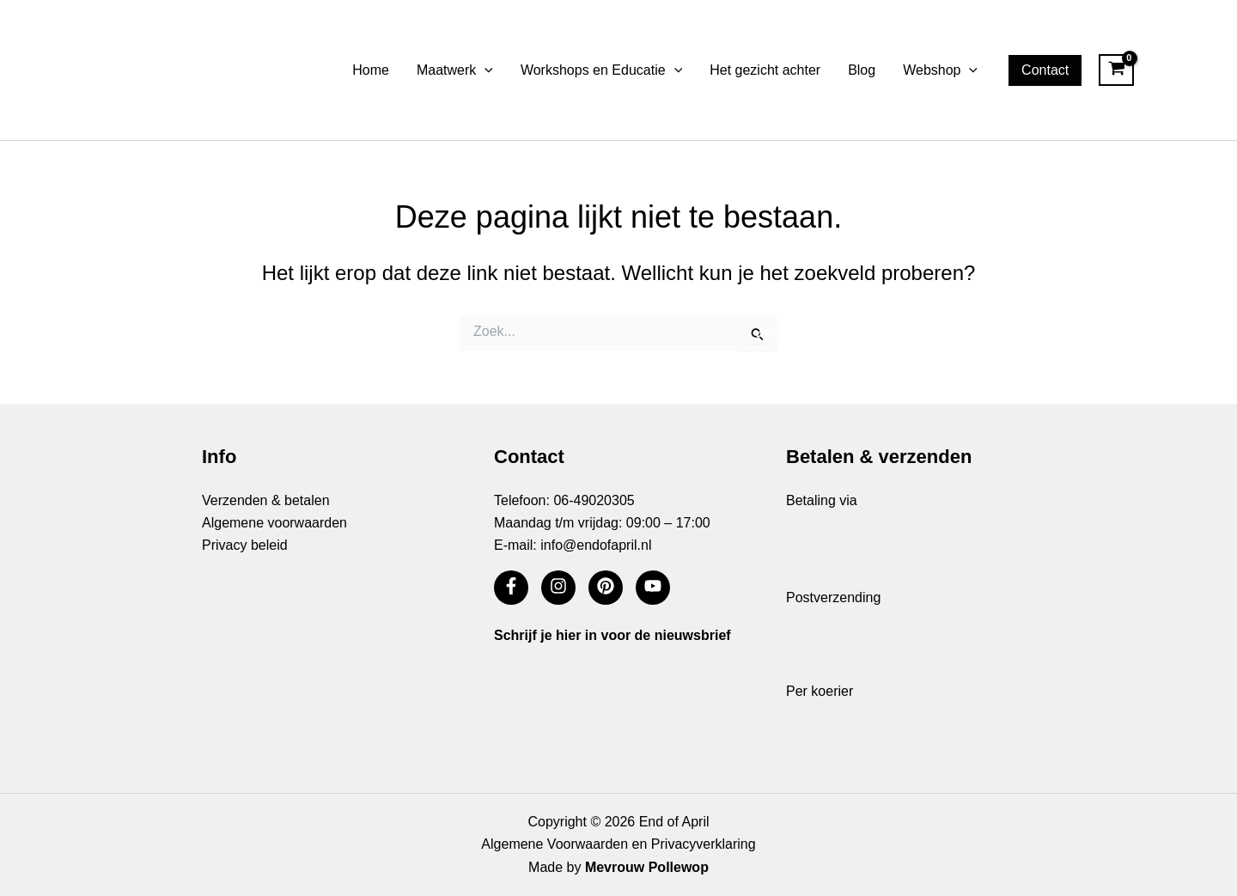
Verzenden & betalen (266, 500)
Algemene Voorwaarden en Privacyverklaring (618, 844)
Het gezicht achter (765, 70)
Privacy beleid (245, 545)
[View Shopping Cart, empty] (1116, 70)
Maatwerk (455, 70)
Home (370, 70)
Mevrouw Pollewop (647, 867)
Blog (861, 70)
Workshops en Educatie (601, 70)
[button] (484, 70)
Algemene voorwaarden (274, 522)
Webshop (940, 70)
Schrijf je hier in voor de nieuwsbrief (612, 635)
